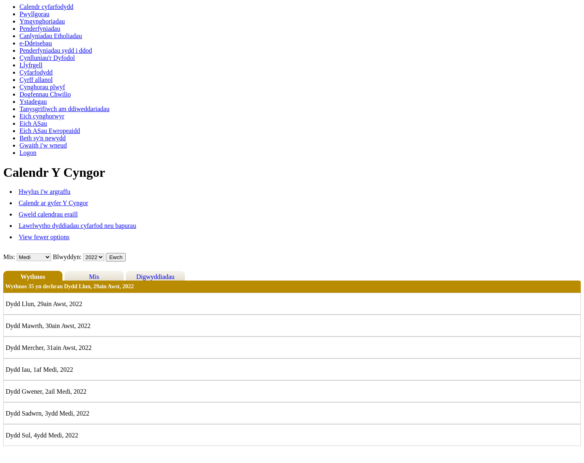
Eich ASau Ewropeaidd (49, 130)
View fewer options (44, 237)
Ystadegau (33, 101)
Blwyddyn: (68, 256)
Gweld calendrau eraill (48, 214)
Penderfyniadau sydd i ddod (55, 50)
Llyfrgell (31, 65)
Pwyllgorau (34, 14)
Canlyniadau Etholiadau (50, 35)
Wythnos (33, 276)
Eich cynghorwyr (41, 116)
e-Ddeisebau (35, 43)
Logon (27, 152)
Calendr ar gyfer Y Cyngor (53, 202)
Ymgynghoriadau (42, 21)
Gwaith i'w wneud (43, 145)
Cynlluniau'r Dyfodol (47, 57)
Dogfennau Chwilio (45, 94)
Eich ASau (33, 123)
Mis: (9, 256)
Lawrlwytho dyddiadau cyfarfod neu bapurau (77, 225)
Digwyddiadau (155, 276)
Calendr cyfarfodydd (46, 6)
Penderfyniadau (39, 28)
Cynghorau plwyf (42, 87)
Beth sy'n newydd (42, 138)
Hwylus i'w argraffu (45, 191)
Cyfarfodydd (36, 72)
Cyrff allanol (36, 79)
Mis (94, 276)
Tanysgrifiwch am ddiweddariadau (64, 108)
